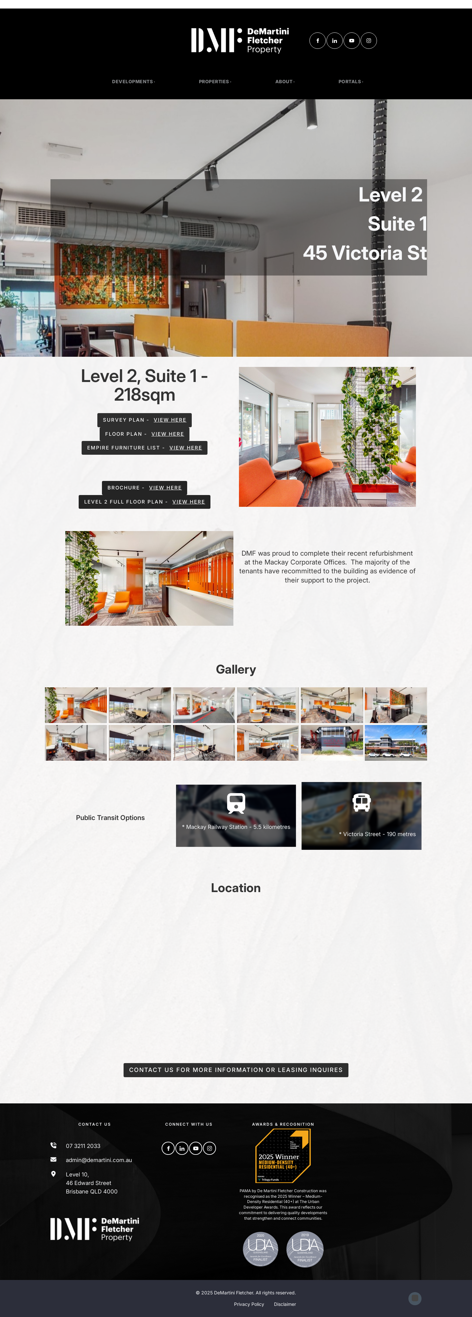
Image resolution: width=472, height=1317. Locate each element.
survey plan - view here (144, 417)
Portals (350, 81)
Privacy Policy (249, 1304)
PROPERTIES (214, 81)
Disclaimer (285, 1304)
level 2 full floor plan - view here (145, 499)
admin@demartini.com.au (99, 1160)
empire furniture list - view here (144, 445)
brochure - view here (145, 485)
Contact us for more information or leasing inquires (236, 1067)
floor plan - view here (144, 431)
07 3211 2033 (83, 1146)
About (284, 81)
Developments (132, 81)
